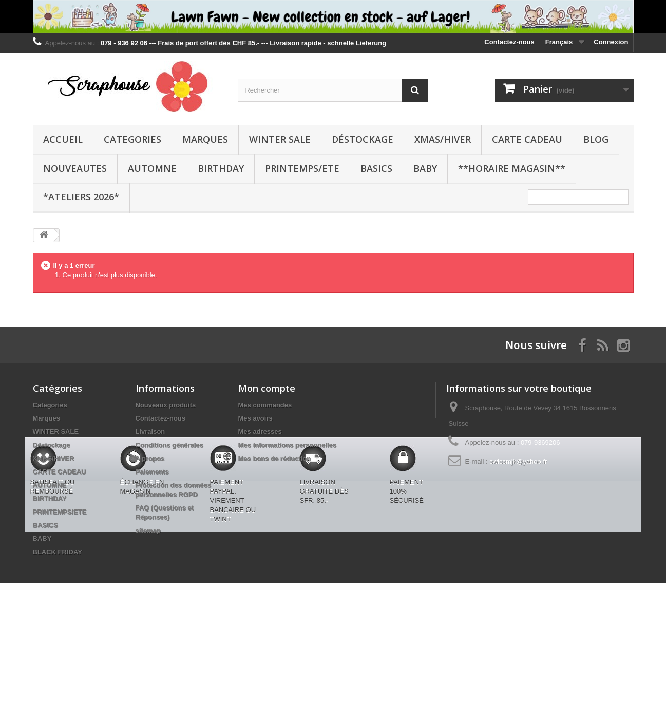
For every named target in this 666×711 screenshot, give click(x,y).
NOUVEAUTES (75, 168)
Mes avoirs (255, 418)
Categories (132, 139)
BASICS (376, 168)
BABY (425, 168)
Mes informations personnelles (287, 445)
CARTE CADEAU (527, 139)
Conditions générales (169, 445)
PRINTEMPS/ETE (302, 168)
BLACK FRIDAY (57, 552)
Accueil (63, 139)
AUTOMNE (152, 168)
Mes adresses (260, 431)
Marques (205, 139)
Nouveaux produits (166, 405)
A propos (150, 458)
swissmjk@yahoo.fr (518, 461)
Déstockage (362, 139)
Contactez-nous (509, 42)
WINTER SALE (280, 139)
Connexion (611, 42)
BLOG (595, 139)
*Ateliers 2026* (81, 197)
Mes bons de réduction (274, 458)
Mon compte (266, 388)
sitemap (148, 530)
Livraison (150, 431)
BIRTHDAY (221, 168)
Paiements (152, 472)
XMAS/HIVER (442, 139)
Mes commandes (265, 405)
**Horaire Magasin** (511, 168)
